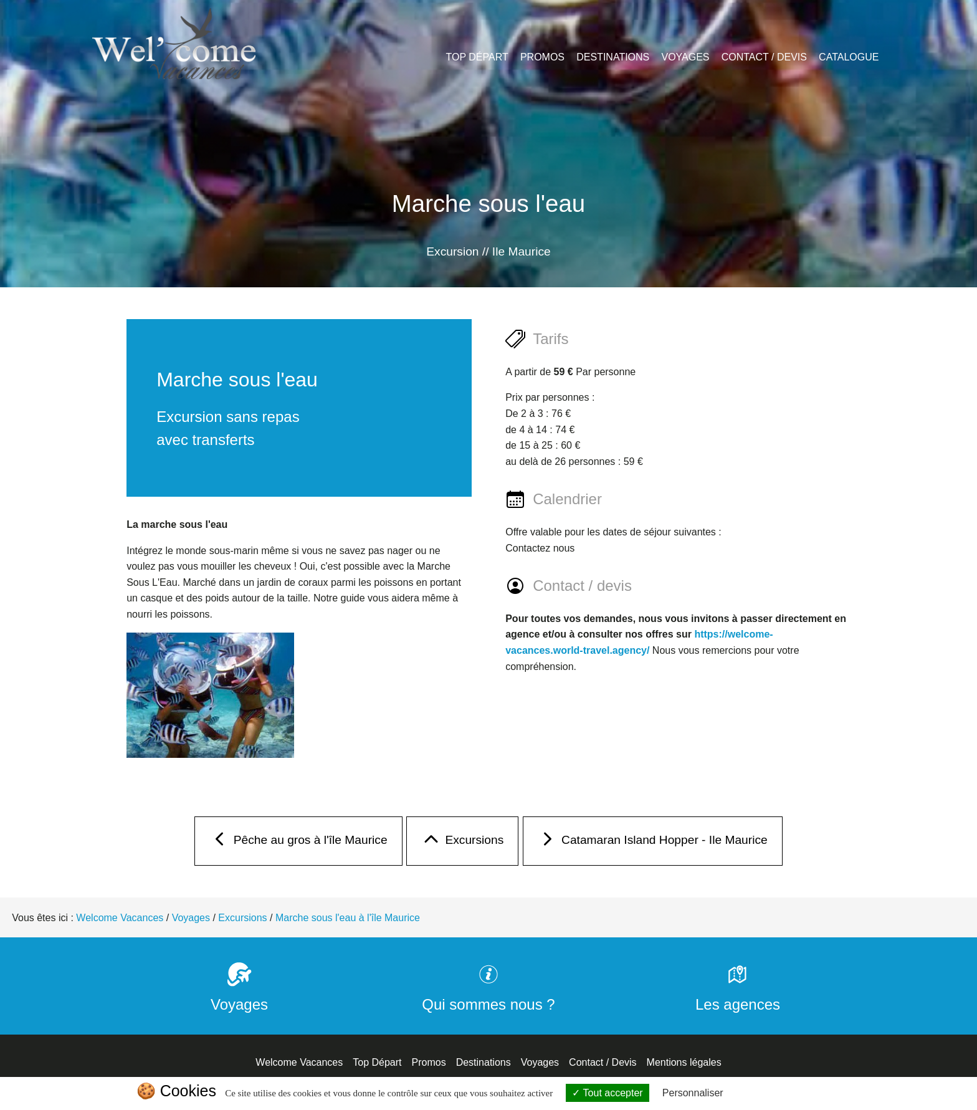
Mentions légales (684, 1062)
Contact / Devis (764, 57)
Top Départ (477, 57)
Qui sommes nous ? (488, 995)
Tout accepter (607, 1093)
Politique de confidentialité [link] (786, 1093)
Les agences (737, 995)
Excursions (462, 843)
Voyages (685, 57)
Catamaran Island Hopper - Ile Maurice (653, 843)
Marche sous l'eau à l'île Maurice (347, 917)
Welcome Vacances (119, 917)
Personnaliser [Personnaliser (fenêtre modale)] (692, 1093)
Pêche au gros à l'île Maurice (298, 843)
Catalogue (849, 57)
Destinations (612, 57)
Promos (542, 57)
